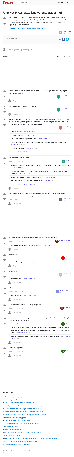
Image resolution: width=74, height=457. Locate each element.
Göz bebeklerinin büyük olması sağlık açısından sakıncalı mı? (24, 432)
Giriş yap (67, 2)
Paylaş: (11, 97)
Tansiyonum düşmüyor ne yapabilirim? (17, 421)
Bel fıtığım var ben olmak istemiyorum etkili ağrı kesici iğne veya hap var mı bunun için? (33, 406)
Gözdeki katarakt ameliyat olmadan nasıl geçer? (20, 403)
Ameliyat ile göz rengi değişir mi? (16, 397)
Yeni (63, 56)
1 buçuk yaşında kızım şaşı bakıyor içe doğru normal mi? (23, 409)
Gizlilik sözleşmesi (13, 451)
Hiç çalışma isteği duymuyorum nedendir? (16, 444)
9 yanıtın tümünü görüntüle (20, 152)
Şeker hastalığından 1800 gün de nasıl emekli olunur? (20, 441)
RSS (4, 453)
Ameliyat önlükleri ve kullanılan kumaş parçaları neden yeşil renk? (26, 415)
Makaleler (5, 451)
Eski (57, 56)
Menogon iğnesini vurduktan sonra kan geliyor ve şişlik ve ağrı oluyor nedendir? (31, 438)
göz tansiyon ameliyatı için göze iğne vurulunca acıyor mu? (27, 29)
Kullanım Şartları (23, 451)
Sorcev (15, 3)
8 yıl (64, 33)
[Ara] (23, 2)
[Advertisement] (37, 74)
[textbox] (39, 50)
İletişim (30, 451)
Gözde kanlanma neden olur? (13, 430)
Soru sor (60, 2)
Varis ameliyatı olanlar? (12, 435)
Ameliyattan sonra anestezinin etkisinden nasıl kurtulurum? (24, 412)
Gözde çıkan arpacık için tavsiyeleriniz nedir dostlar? (22, 424)
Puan (69, 56)
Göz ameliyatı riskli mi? (12, 400)
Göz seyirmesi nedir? (11, 426)
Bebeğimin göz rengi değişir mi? (15, 418)
